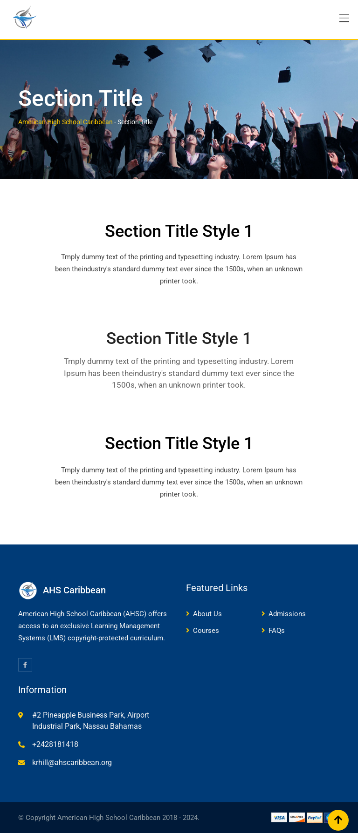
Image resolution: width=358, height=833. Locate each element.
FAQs (276, 630)
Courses (206, 630)
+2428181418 (55, 744)
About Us (207, 614)
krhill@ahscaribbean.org (72, 762)
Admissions (287, 614)
